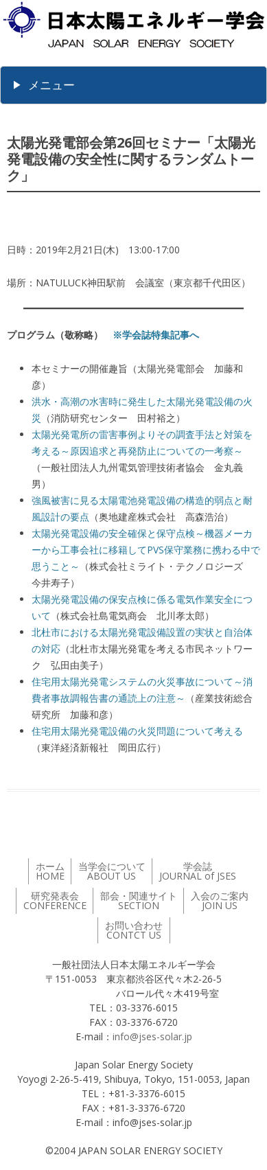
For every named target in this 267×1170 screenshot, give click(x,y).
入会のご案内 (219, 900)
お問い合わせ (134, 930)
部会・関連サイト (138, 900)
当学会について (112, 871)
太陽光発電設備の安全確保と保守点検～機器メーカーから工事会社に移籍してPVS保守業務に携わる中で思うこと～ (146, 550)
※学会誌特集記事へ (156, 334)
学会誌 (197, 871)
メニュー (51, 85)
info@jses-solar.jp (152, 1036)
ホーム (50, 871)
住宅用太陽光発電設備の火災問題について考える (137, 730)
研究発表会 (54, 900)
